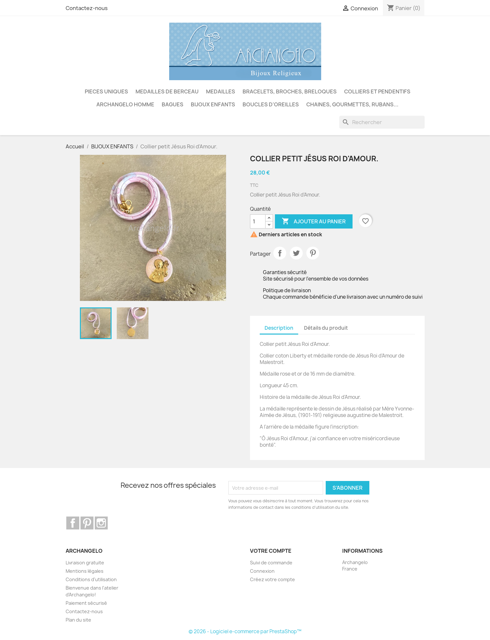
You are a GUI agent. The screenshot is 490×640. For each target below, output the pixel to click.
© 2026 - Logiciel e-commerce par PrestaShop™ (245, 631)
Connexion (262, 571)
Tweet (296, 253)
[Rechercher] (382, 122)
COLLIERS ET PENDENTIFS (377, 91)
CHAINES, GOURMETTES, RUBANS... (352, 104)
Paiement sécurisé (86, 603)
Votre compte (270, 550)
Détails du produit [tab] (326, 328)
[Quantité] (258, 221)
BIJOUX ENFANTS (213, 104)
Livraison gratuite (85, 563)
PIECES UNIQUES (106, 91)
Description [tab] (279, 328)
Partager (279, 253)
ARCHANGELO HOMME (125, 104)
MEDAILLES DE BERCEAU (167, 91)
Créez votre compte (272, 579)
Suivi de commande (271, 563)
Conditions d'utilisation (91, 579)
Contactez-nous (87, 8)
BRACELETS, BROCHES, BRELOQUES (290, 91)
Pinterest (312, 253)
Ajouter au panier (314, 221)
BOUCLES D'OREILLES (271, 104)
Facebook (72, 523)
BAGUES (172, 104)
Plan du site (78, 620)
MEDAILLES (220, 91)
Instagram (101, 523)
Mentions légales (84, 571)
